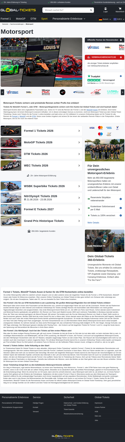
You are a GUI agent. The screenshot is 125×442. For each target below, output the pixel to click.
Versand (36, 412)
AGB (96, 412)
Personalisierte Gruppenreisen (12, 407)
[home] (18, 10)
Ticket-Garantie (69, 409)
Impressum (98, 403)
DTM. (34, 116)
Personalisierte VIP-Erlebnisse (12, 403)
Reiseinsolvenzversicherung (73, 414)
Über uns (98, 416)
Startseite (5, 24)
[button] (104, 40)
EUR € (119, 19)
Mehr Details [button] (93, 223)
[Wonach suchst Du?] (68, 10)
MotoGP (23, 116)
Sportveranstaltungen (17, 24)
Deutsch (105, 19)
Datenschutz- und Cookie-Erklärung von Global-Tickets (76, 404)
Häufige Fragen (38, 403)
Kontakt (35, 407)
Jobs (96, 420)
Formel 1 (15, 116)
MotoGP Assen (92, 110)
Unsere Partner (100, 407)
